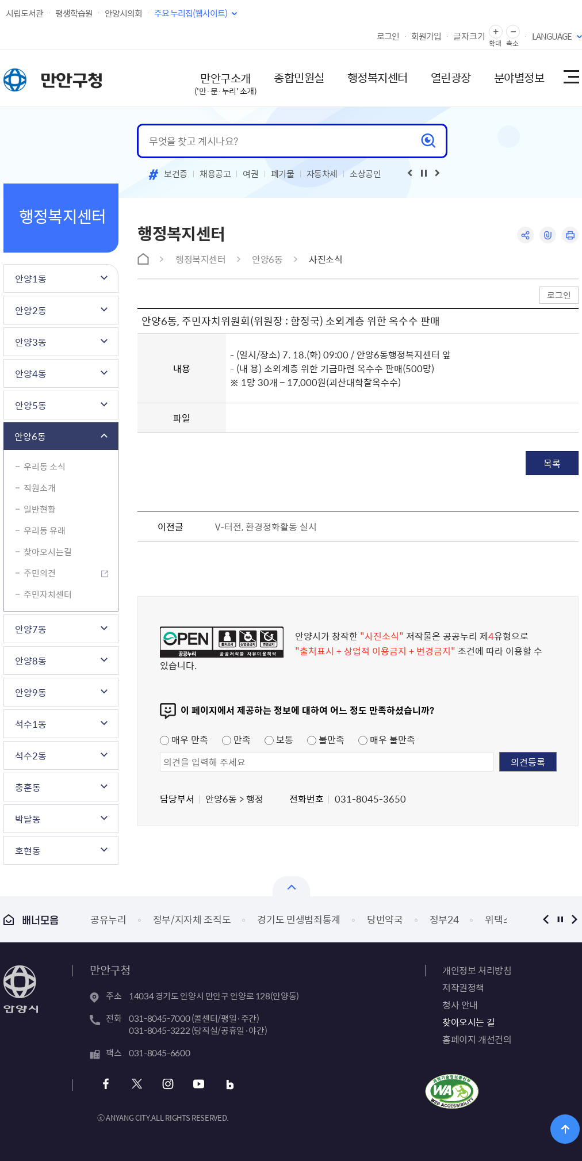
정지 (560, 919)
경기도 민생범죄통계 (298, 919)
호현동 (28, 850)
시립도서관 (24, 13)
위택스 (498, 919)
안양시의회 (123, 13)
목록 (552, 463)
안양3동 (31, 342)
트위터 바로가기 (137, 1084)
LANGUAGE (552, 36)
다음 (574, 919)
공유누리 (108, 919)
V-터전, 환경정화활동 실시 (266, 526)
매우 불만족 (386, 739)
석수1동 (31, 724)
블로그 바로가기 (230, 1084)
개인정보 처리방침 (476, 970)
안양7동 (31, 629)
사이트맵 (570, 77)
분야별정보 (519, 77)
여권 (250, 173)
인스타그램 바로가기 (168, 1084)
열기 (291, 886)
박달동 (28, 819)
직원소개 (40, 488)
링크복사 (547, 235)
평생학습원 (74, 13)
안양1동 (31, 278)
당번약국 (385, 919)
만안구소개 (225, 83)
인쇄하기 (570, 235)
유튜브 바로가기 (199, 1084)
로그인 (388, 36)
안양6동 (30, 436)
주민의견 (40, 573)
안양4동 (31, 373)
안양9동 (31, 692)
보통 (279, 739)
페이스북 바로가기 (105, 1084)
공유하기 (525, 235)
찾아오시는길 (48, 551)
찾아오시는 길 (468, 1022)
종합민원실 (299, 77)
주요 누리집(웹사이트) (190, 13)
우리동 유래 (45, 530)
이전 (545, 919)
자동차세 (322, 173)
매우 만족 (184, 739)
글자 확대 (496, 32)
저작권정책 (463, 987)
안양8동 (31, 660)
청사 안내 (460, 1004)
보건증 (175, 173)
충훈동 (28, 787)
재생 (424, 173)
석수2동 (31, 755)
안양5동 (31, 405)
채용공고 (215, 173)
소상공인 (365, 173)
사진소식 (325, 259)
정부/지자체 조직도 (192, 919)
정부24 (444, 919)
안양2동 (31, 310)
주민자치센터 (48, 594)
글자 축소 (513, 32)
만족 (236, 739)
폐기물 (282, 173)
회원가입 (426, 36)
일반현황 (40, 509)
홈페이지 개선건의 (476, 1039)
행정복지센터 (377, 77)
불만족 (325, 739)
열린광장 (451, 77)
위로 (565, 1129)
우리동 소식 (45, 466)
